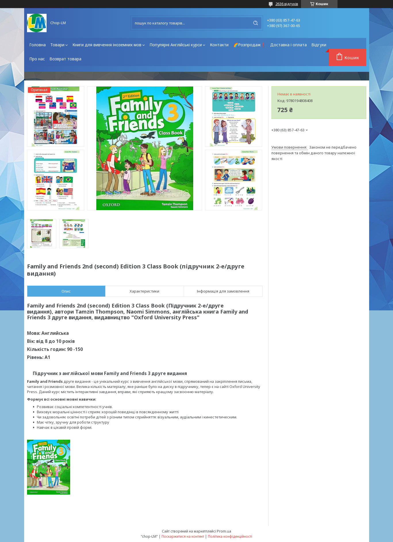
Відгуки (318, 44)
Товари (57, 44)
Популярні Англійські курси (175, 44)
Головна (37, 44)
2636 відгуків (286, 3)
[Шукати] (255, 23)
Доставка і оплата (288, 44)
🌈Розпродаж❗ (249, 44)
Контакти (219, 44)
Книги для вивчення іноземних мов (106, 44)
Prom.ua (224, 531)
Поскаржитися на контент (183, 536)
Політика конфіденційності (230, 536)
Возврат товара (65, 58)
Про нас (37, 58)
